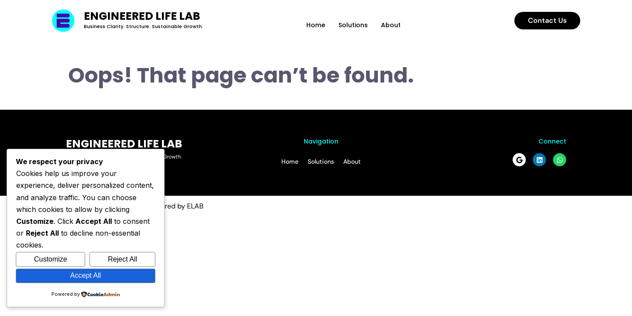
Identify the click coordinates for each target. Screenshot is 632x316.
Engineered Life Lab (142, 16)
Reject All (122, 259)
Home (315, 25)
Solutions (353, 25)
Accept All (85, 275)
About (391, 25)
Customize (50, 259)
